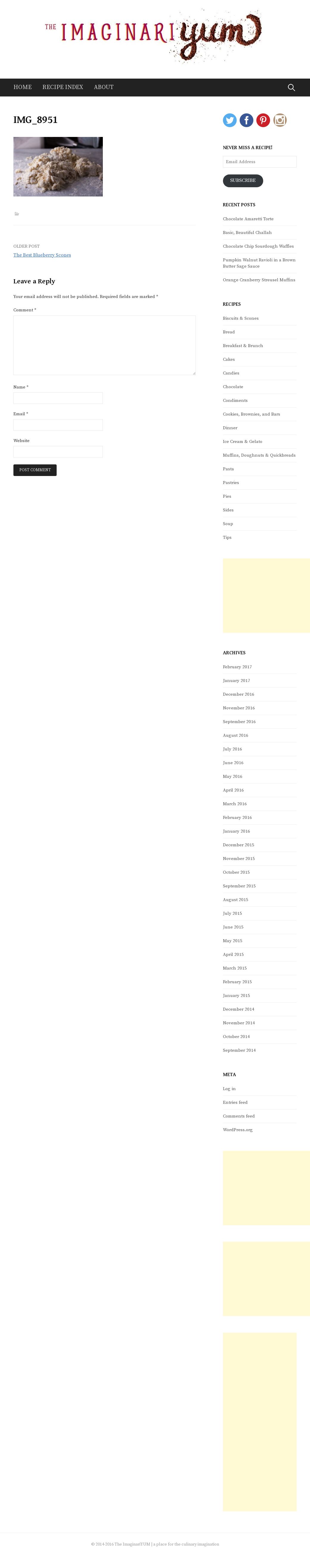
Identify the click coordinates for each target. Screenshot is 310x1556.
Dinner (230, 428)
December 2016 (238, 694)
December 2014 (238, 1009)
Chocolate (233, 387)
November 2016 (239, 708)
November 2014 (239, 1023)
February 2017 (237, 667)
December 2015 (238, 845)
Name (21, 387)
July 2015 (232, 913)
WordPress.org (238, 1130)
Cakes (229, 359)
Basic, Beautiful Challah (247, 232)
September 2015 (239, 886)
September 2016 (239, 722)
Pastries (231, 483)
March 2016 (235, 804)
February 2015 (237, 982)
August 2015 (235, 900)
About (104, 87)
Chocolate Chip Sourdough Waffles (258, 246)
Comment (24, 310)
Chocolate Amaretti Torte (248, 219)
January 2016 (236, 831)
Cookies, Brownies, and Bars (251, 414)
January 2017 (236, 680)
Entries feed (235, 1102)
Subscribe (243, 180)
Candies (231, 373)
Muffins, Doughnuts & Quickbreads (259, 455)
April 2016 (233, 790)
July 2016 (232, 749)
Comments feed (239, 1116)
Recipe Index (62, 87)
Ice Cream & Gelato (242, 441)
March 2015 (235, 968)
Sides (228, 510)
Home (22, 87)
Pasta (228, 469)
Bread (229, 332)
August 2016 (235, 735)
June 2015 (233, 927)
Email (20, 414)
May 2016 (232, 776)
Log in (229, 1089)
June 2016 (233, 763)
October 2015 (236, 872)
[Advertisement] (266, 595)
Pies (227, 496)
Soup (228, 524)
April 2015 (233, 954)
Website (21, 441)
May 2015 (232, 941)
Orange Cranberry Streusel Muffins (259, 280)
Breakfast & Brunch (243, 346)
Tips (227, 537)
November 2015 (239, 859)
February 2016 (237, 817)
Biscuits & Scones (241, 318)
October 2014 (236, 1037)
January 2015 (236, 995)
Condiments (235, 400)
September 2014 (239, 1050)
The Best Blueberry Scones (42, 255)
